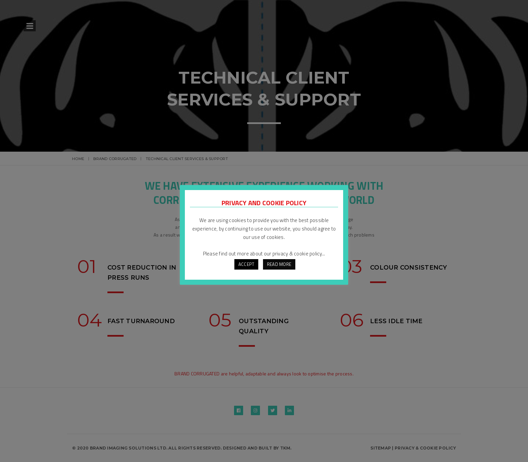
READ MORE (279, 264)
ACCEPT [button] (246, 264)
